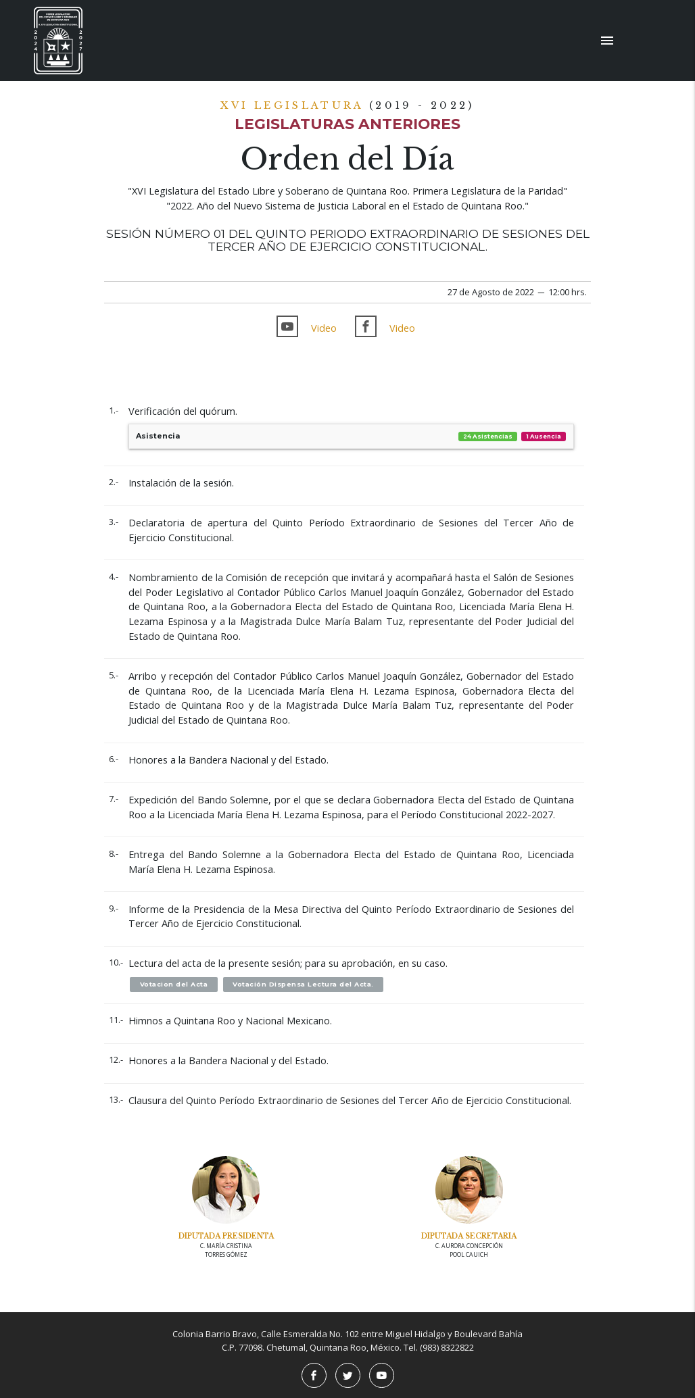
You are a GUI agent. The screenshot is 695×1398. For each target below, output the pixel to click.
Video (324, 328)
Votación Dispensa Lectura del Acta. (303, 984)
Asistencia (351, 436)
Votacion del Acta (174, 984)
